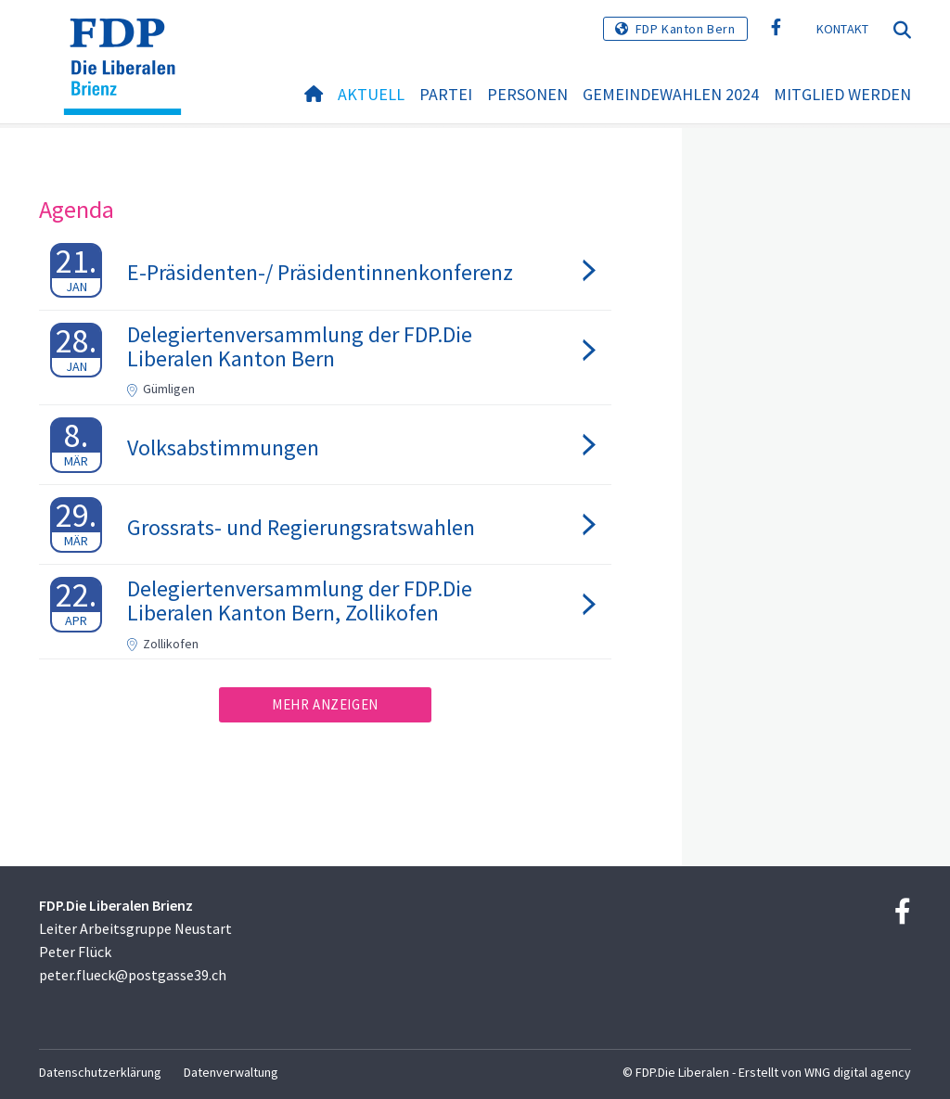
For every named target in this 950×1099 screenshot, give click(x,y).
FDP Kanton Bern (685, 28)
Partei (445, 94)
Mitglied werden (842, 94)
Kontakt (842, 28)
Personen (527, 94)
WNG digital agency (857, 1072)
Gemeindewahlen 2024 (671, 94)
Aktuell (371, 94)
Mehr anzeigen (325, 704)
